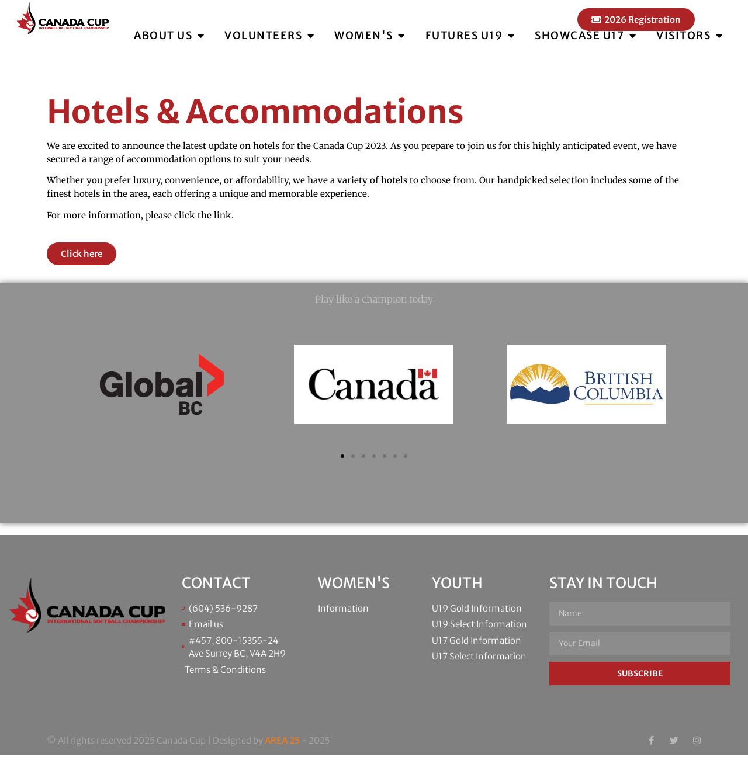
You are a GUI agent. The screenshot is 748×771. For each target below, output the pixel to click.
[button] (342, 472)
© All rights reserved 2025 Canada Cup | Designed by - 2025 (188, 756)
